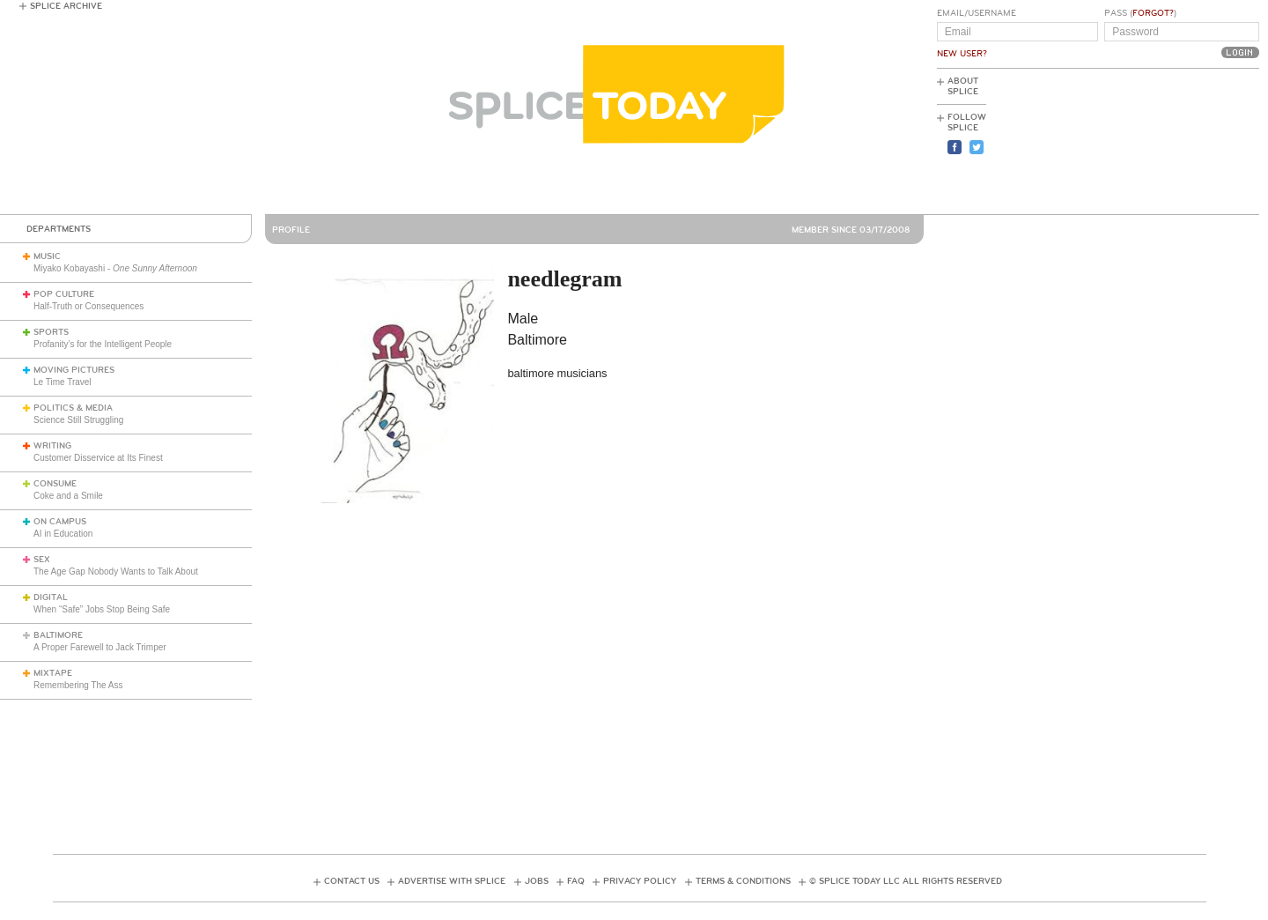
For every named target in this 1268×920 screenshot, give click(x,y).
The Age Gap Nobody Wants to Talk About (115, 571)
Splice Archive (66, 6)
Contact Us (352, 881)
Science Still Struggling (78, 420)
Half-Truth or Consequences (88, 306)
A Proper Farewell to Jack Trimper (99, 647)
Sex (41, 559)
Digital (50, 597)
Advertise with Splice (451, 881)
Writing (52, 446)
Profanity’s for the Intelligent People (103, 344)
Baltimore (58, 635)
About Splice (962, 86)
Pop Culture (63, 294)
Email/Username (976, 13)
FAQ (576, 881)
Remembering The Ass (78, 685)
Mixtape (52, 673)
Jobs (537, 881)
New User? (962, 53)
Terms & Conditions (743, 881)
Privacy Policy (639, 881)
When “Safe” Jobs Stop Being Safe (101, 609)
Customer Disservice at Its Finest (98, 458)
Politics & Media (73, 408)
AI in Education (62, 533)
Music (47, 256)
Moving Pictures (73, 370)
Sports (51, 332)
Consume (55, 484)
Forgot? (1153, 13)
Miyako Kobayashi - (115, 268)
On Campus (59, 521)
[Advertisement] (1180, 142)
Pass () (1140, 13)
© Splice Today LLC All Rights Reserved (905, 881)
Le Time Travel (62, 382)
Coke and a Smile (68, 496)
